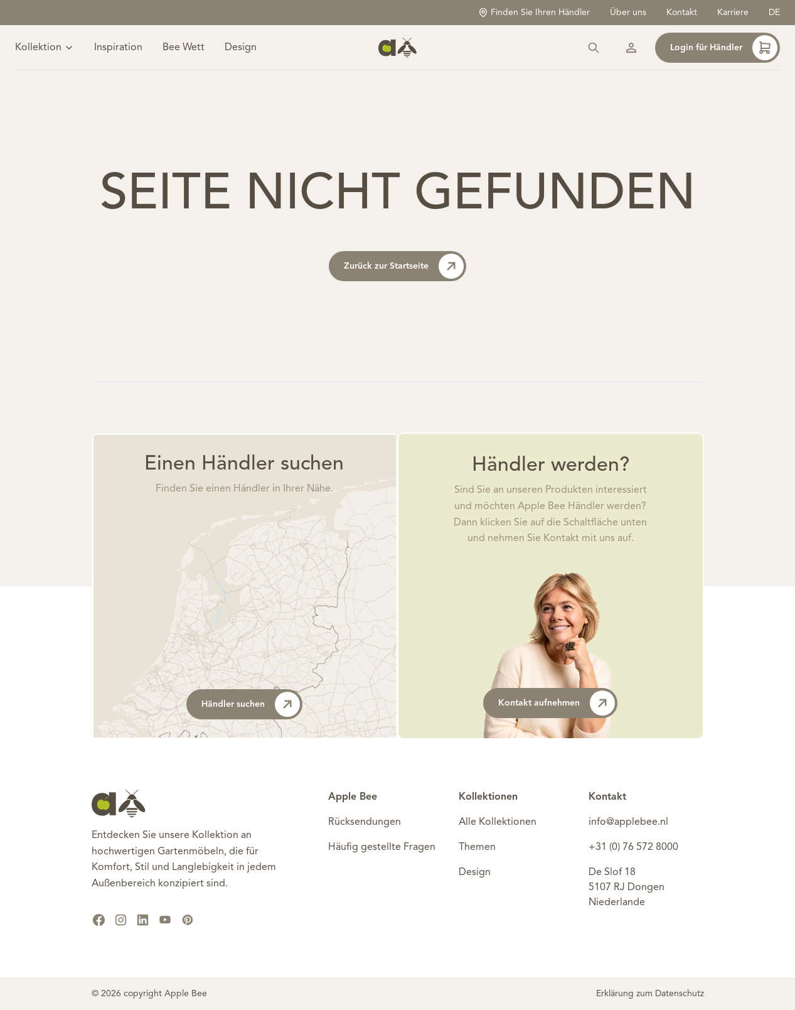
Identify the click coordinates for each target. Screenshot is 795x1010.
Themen (477, 847)
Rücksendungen (364, 822)
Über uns (628, 12)
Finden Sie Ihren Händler (534, 13)
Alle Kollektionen (497, 822)
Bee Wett (184, 48)
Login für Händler (723, 47)
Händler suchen (250, 704)
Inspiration (118, 48)
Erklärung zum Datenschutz (650, 993)
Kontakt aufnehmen (556, 703)
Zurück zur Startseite (404, 266)
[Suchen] (593, 48)
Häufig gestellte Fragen (381, 847)
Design (241, 48)
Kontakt (681, 12)
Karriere (733, 12)
